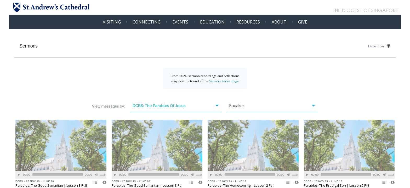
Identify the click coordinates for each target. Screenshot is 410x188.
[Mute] (96, 175)
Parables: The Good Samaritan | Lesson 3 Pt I (147, 185)
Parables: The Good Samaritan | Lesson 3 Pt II (51, 185)
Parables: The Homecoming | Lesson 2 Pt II (241, 185)
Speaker (272, 105)
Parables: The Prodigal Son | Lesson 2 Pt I (336, 185)
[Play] (19, 175)
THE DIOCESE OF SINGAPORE (365, 10)
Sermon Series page (224, 81)
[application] (60, 175)
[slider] (57, 174)
